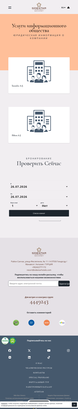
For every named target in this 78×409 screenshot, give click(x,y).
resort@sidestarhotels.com (39, 270)
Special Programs (39, 377)
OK (74, 405)
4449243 (39, 301)
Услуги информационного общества (58, 401)
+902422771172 (39, 267)
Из (11, 205)
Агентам (39, 392)
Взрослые (14, 214)
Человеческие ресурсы (39, 368)
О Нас (39, 363)
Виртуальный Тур (39, 382)
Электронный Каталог (39, 387)
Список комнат (39, 224)
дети (42, 214)
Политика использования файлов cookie (19, 398)
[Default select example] (24, 216)
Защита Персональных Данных (58, 395)
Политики (19, 401)
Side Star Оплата (19, 395)
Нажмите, (4, 403)
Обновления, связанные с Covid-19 (58, 398)
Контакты (39, 373)
